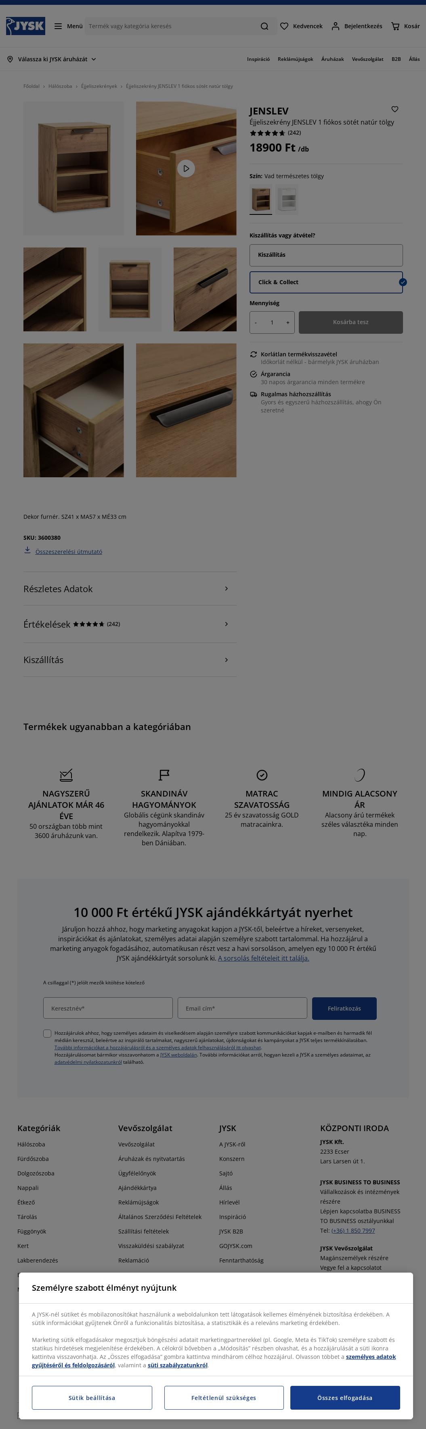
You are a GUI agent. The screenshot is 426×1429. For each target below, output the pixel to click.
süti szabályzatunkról (178, 1365)
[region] (216, 1346)
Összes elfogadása (345, 1398)
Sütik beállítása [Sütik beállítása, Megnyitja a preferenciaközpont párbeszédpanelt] (92, 1398)
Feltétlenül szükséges (223, 1398)
